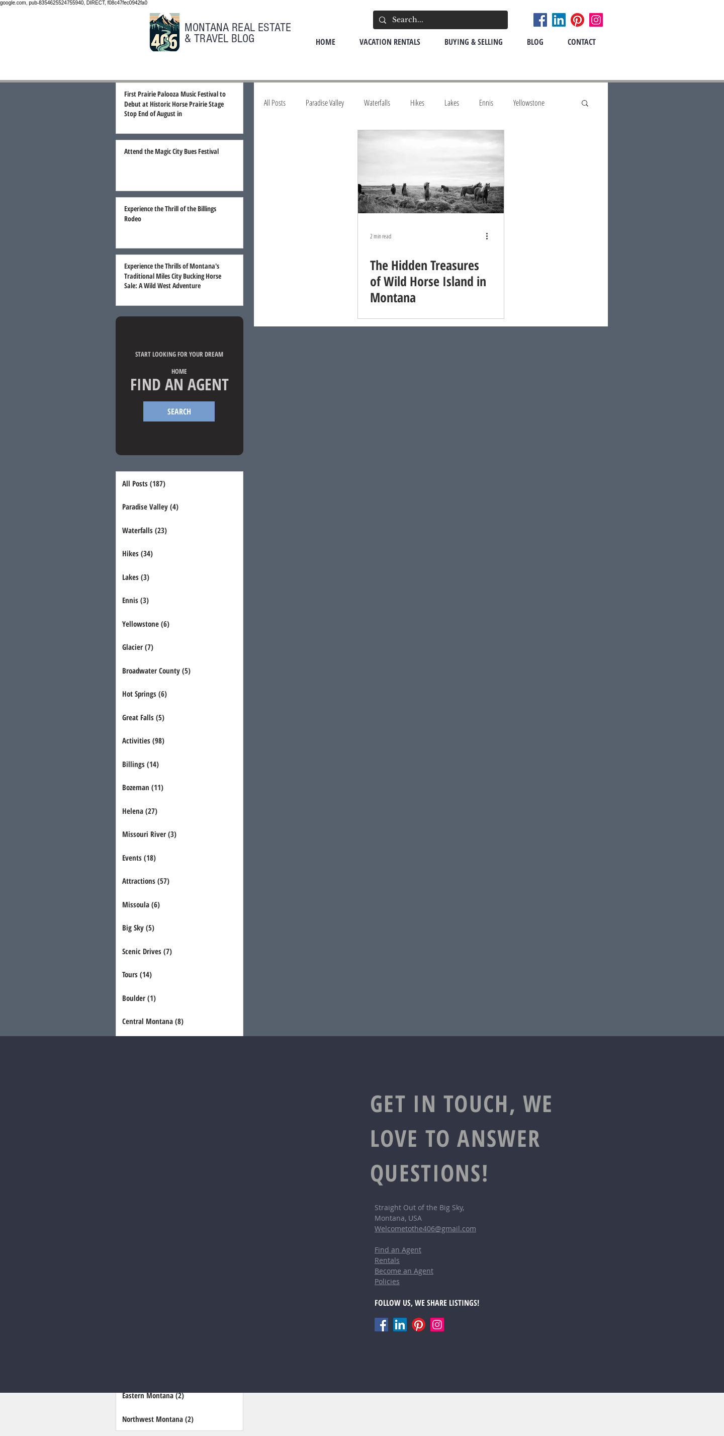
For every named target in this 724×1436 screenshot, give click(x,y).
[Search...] (439, 20)
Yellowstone (529, 103)
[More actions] (490, 236)
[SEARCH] (179, 411)
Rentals (387, 1260)
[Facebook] (540, 20)
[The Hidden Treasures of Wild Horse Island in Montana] (431, 171)
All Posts (275, 103)
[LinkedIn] (559, 20)
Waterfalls (377, 103)
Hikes (417, 103)
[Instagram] (596, 20)
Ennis (486, 103)
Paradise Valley (325, 103)
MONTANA (208, 27)
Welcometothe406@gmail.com (425, 1228)
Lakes (451, 103)
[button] (585, 104)
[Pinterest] (577, 20)
